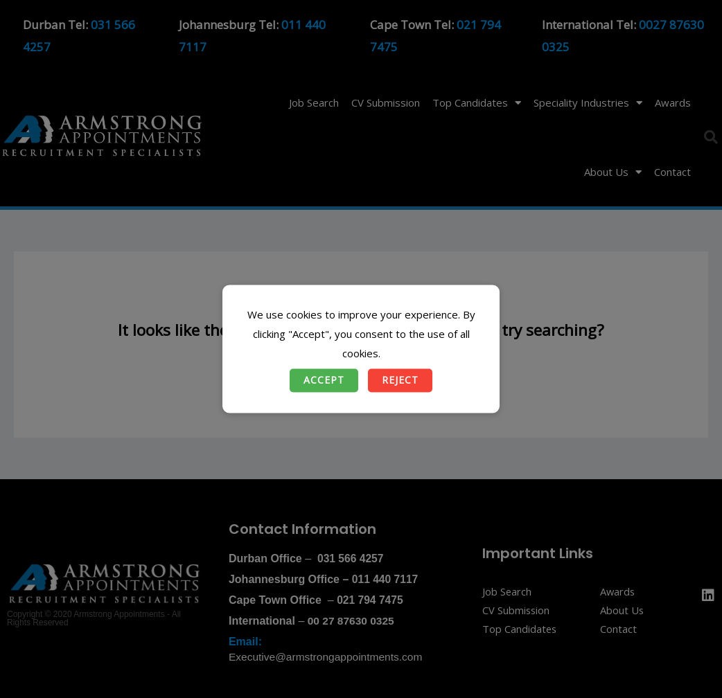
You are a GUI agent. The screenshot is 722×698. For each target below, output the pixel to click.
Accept (323, 380)
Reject (400, 380)
